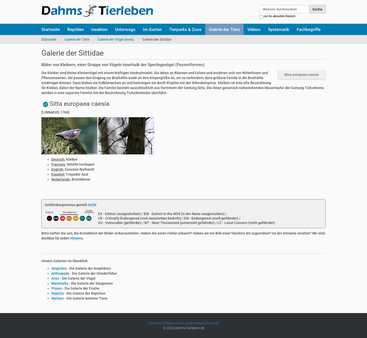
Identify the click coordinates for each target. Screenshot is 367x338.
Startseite (50, 29)
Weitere (57, 298)
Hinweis (76, 238)
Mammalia (59, 283)
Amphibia (59, 268)
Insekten (99, 29)
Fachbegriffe (309, 29)
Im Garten (152, 29)
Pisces (56, 288)
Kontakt (213, 323)
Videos (254, 29)
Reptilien (75, 29)
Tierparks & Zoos (185, 29)
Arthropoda (60, 273)
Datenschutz (175, 323)
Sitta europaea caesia (301, 75)
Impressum (195, 323)
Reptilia (57, 293)
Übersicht (155, 323)
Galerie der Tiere (224, 29)
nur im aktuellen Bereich (279, 16)
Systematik (278, 29)
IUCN (92, 205)
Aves (55, 278)
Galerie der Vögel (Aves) (115, 39)
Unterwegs (125, 29)
